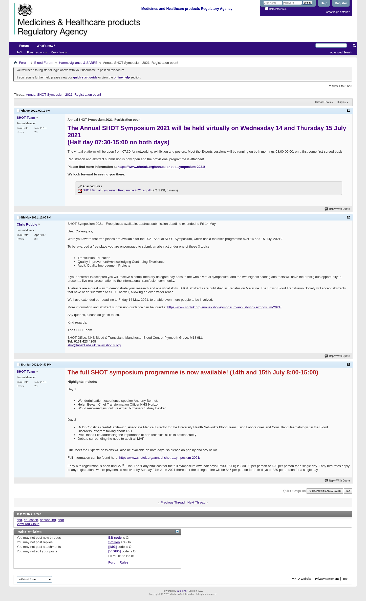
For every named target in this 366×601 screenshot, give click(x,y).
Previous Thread (173, 502)
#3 (348, 364)
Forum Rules (118, 562)
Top (348, 491)
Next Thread (196, 502)
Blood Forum (43, 63)
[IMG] (112, 547)
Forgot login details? (337, 11)
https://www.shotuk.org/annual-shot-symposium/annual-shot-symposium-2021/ (224, 307)
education (31, 520)
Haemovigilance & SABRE (78, 63)
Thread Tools (323, 102)
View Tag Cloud (28, 524)
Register (341, 3)
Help (324, 3)
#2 (348, 217)
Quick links (57, 52)
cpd (19, 520)
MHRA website (301, 578)
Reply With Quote (337, 209)
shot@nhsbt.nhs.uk (82, 345)
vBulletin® (182, 590)
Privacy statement (327, 578)
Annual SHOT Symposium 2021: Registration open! (63, 94)
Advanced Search (341, 52)
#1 (348, 110)
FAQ (19, 52)
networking (48, 520)
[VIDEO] (114, 551)
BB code (115, 537)
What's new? (46, 46)
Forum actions (36, 52)
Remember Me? (276, 9)
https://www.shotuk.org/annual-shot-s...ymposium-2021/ (161, 167)
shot (61, 520)
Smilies (114, 542)
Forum (24, 46)
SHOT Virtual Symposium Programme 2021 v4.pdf (116, 190)
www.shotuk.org (109, 345)
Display (341, 102)
